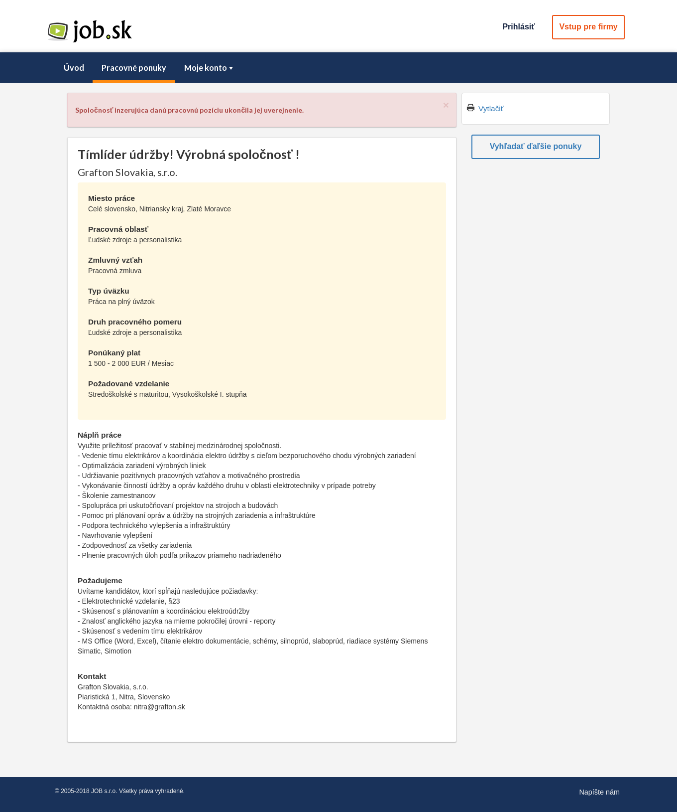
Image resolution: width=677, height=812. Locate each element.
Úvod (74, 67)
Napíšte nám (599, 792)
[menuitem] (74, 67)
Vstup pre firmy (588, 26)
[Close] (446, 105)
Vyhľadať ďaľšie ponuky (536, 146)
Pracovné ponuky (134, 67)
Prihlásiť (518, 26)
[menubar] (338, 67)
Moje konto (209, 67)
